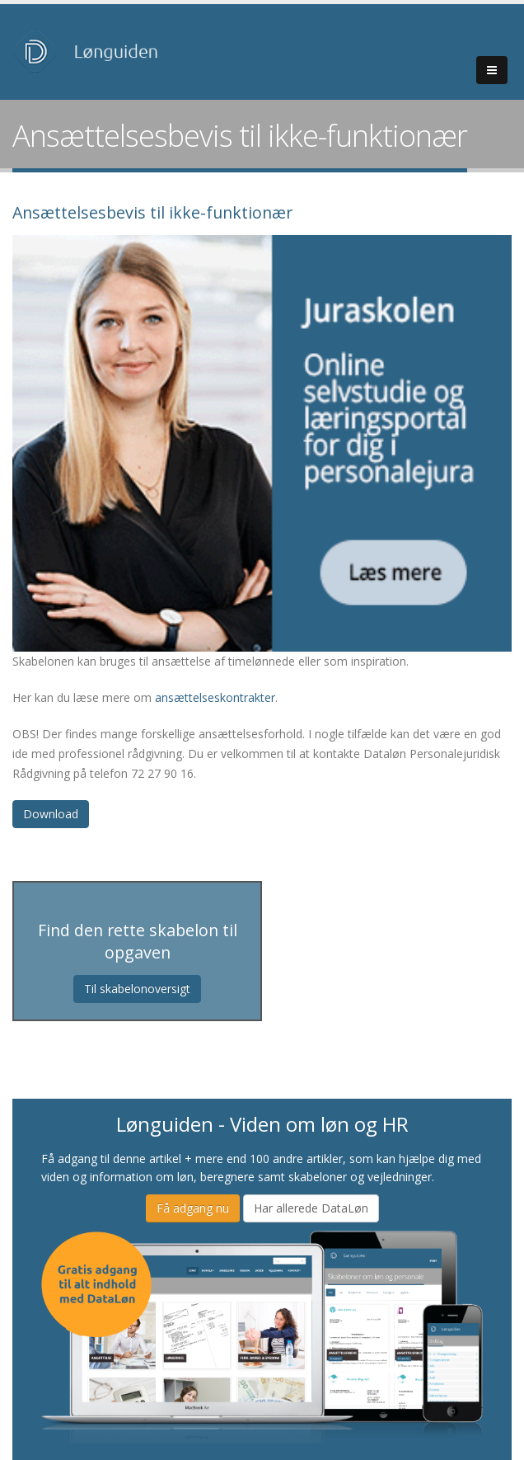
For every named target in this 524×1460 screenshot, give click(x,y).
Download (50, 814)
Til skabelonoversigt (137, 988)
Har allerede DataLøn (311, 1208)
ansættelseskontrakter (215, 697)
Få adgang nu (193, 1208)
